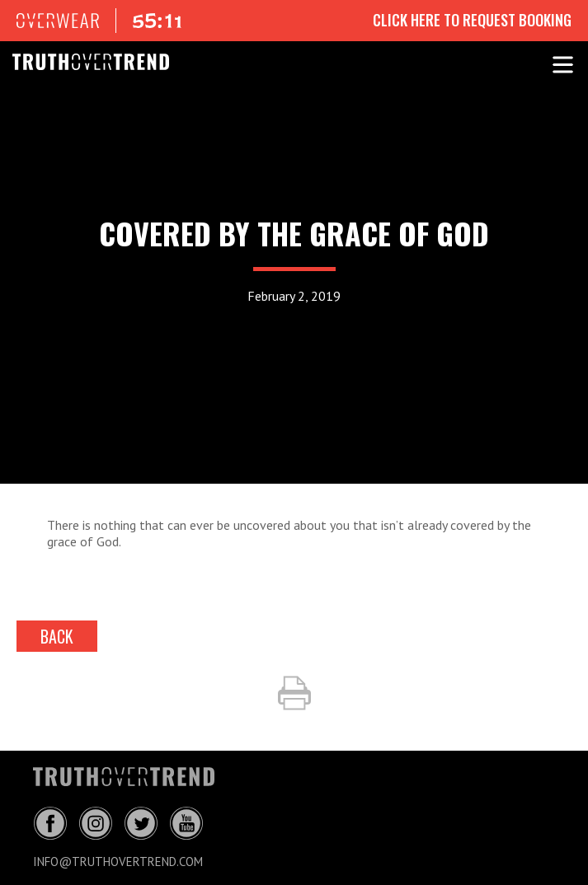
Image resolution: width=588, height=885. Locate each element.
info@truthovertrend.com (118, 861)
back (56, 636)
